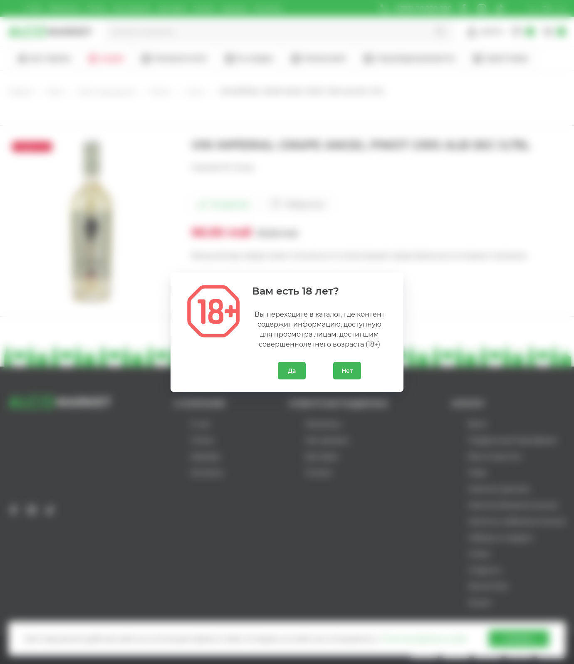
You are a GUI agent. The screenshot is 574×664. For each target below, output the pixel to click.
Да (292, 370)
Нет (347, 370)
